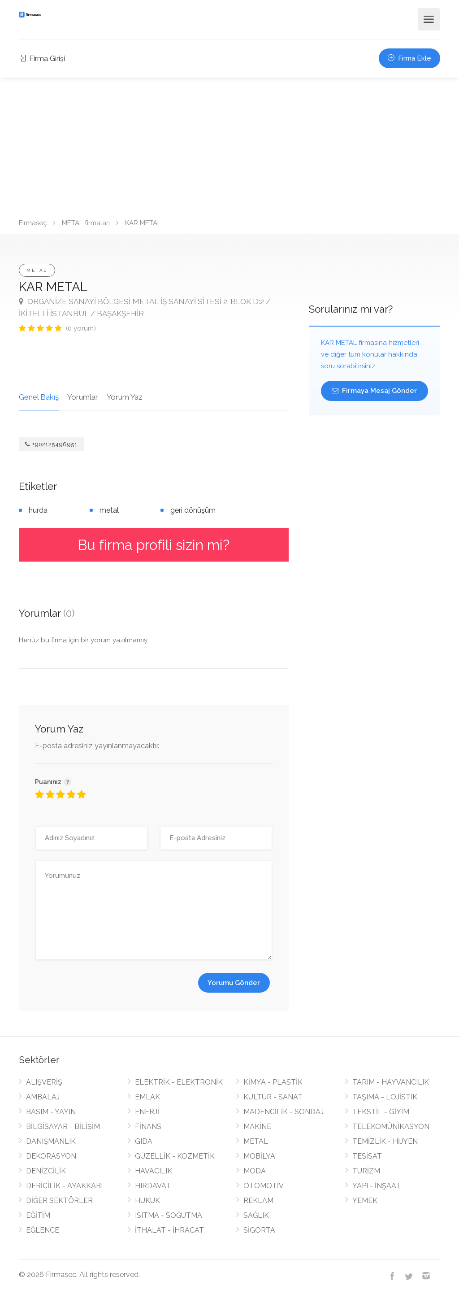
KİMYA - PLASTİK (273, 1082)
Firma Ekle (409, 58)
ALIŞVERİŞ (44, 1082)
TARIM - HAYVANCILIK (390, 1082)
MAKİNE (257, 1126)
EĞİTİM (38, 1215)
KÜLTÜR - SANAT (273, 1097)
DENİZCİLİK (46, 1171)
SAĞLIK (256, 1215)
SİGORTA (259, 1230)
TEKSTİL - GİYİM (380, 1111)
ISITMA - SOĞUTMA (168, 1215)
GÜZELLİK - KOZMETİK (175, 1156)
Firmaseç (33, 223)
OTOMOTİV (263, 1185)
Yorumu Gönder (234, 983)
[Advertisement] (229, 145)
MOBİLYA (259, 1156)
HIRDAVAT (153, 1185)
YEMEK (364, 1200)
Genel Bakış (39, 396)
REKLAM (258, 1200)
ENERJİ (147, 1111)
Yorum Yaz (125, 396)
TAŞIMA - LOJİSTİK (384, 1097)
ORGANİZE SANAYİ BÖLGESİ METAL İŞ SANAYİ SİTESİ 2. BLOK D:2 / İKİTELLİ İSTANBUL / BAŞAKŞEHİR (144, 307)
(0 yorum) (81, 328)
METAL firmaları (86, 223)
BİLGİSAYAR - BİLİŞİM (63, 1126)
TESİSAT (367, 1156)
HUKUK (147, 1200)
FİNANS (148, 1126)
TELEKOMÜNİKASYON (390, 1126)
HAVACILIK (153, 1171)
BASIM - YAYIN (51, 1111)
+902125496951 (51, 444)
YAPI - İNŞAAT (376, 1185)
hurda (38, 510)
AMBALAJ (43, 1097)
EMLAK (147, 1097)
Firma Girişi (42, 58)
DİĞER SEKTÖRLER (59, 1200)
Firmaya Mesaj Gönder (374, 391)
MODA (254, 1171)
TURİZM (366, 1171)
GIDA (143, 1141)
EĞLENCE (42, 1230)
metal (109, 510)
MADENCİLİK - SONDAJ (283, 1111)
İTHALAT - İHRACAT (169, 1230)
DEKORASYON (51, 1156)
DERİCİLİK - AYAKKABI (64, 1185)
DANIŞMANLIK (51, 1141)
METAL (37, 270)
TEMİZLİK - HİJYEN (385, 1141)
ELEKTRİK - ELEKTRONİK (179, 1082)
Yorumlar (82, 396)
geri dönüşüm (193, 510)
